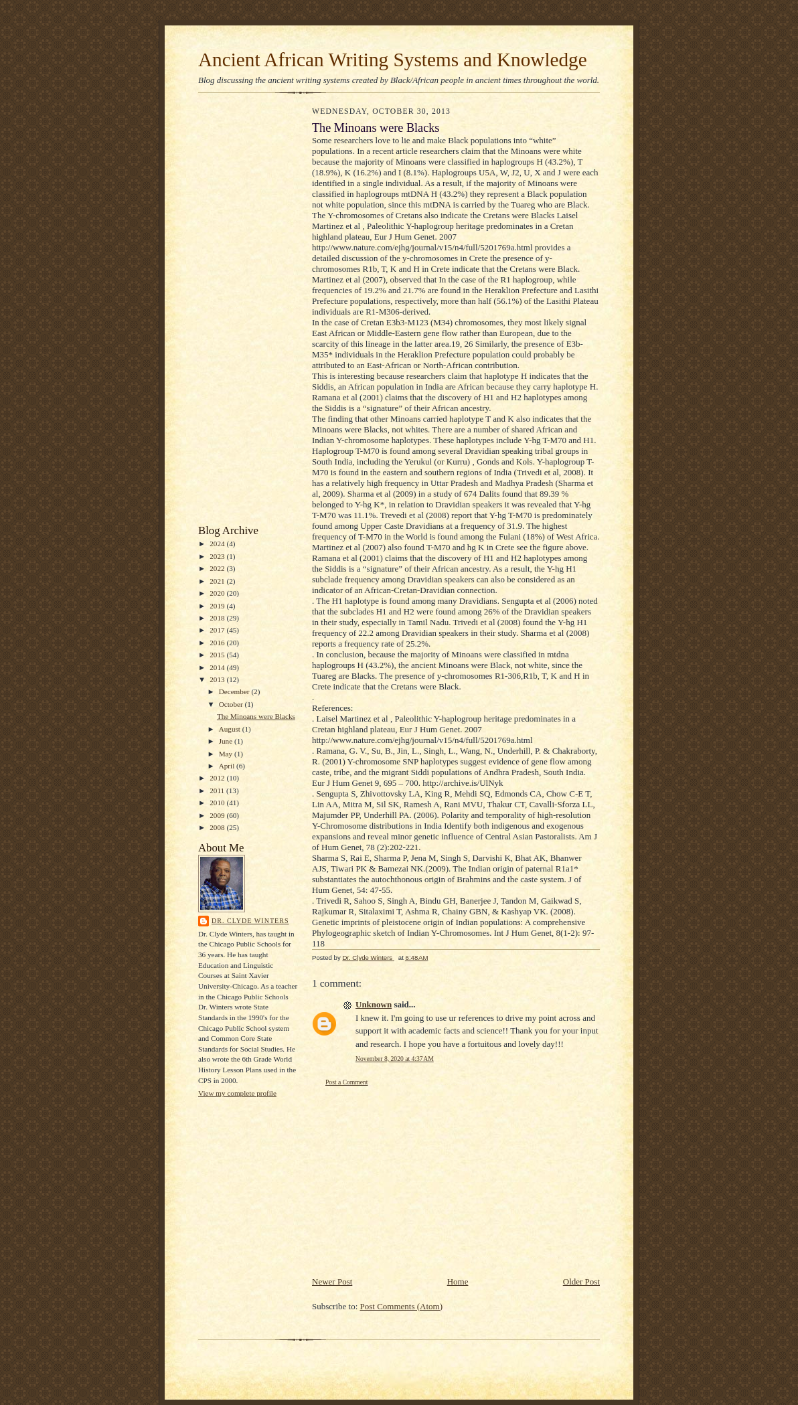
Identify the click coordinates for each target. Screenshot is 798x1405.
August (230, 729)
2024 (218, 544)
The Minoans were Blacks (256, 716)
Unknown (373, 1004)
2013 (218, 679)
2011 (218, 791)
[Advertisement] (238, 312)
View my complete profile (237, 1093)
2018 (218, 618)
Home (458, 1281)
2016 (218, 643)
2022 (218, 568)
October (232, 704)
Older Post (581, 1281)
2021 (218, 581)
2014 (218, 667)
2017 (218, 630)
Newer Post (332, 1281)
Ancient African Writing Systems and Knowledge (392, 59)
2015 (218, 655)
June (226, 741)
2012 (218, 778)
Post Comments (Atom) (401, 1306)
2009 (218, 815)
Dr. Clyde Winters (250, 920)
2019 (218, 606)
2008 (218, 827)
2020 (218, 593)
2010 (218, 803)
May (226, 754)
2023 (218, 556)
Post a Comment (346, 1082)
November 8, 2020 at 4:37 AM (394, 1058)
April (227, 766)
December (235, 691)
